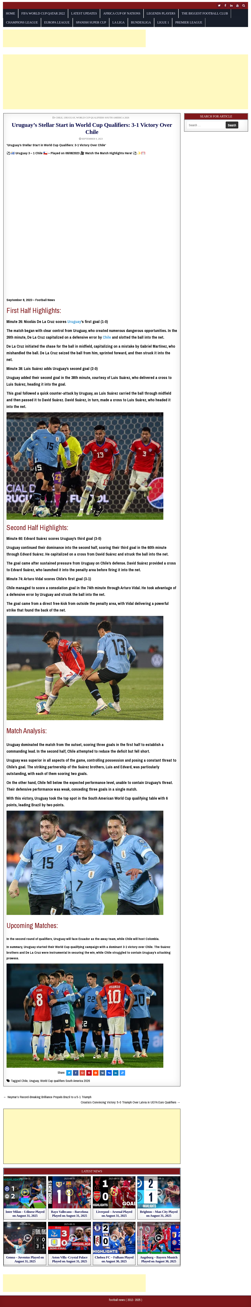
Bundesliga (141, 22)
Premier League (188, 22)
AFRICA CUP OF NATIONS (121, 13)
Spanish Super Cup (91, 22)
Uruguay (69, 117)
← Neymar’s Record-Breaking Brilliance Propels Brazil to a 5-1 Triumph (47, 1097)
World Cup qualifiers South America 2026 (102, 117)
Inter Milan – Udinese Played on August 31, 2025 (24, 1214)
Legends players (161, 13)
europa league (57, 22)
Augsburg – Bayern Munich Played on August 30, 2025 (158, 1259)
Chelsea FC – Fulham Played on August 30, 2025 (114, 1259)
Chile (59, 117)
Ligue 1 (163, 22)
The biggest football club (205, 13)
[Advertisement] (74, 38)
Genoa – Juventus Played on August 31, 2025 (25, 1259)
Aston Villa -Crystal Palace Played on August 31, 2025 (69, 1259)
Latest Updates (84, 13)
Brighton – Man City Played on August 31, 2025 (158, 1214)
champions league (22, 22)
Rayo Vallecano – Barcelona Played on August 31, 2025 (69, 1214)
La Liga (118, 22)
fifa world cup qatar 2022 (43, 13)
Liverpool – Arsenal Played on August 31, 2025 (114, 1214)
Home (10, 13)
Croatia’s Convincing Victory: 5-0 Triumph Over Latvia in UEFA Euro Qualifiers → (130, 1102)
